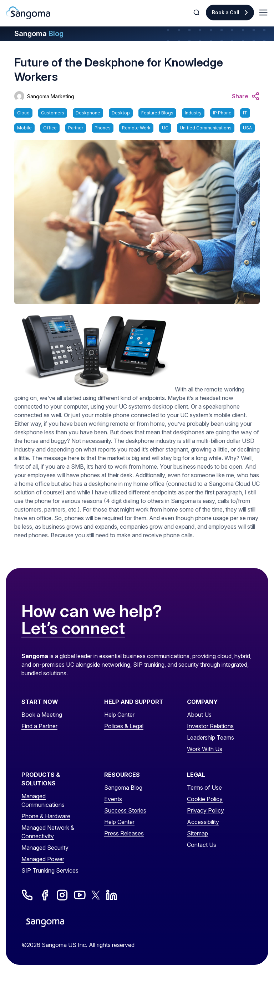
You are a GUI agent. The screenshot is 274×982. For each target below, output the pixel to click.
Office (50, 127)
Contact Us (201, 844)
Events (113, 799)
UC (165, 127)
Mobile (24, 127)
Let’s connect (73, 628)
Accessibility (203, 821)
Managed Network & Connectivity (47, 832)
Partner (75, 127)
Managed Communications (43, 800)
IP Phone (222, 112)
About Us (199, 714)
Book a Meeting (41, 714)
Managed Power (42, 859)
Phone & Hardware (45, 816)
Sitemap (197, 833)
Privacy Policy (205, 810)
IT (245, 112)
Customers (52, 112)
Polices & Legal (123, 726)
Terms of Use (204, 787)
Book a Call (225, 12)
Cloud (23, 112)
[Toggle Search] (197, 12)
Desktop (121, 112)
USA (247, 127)
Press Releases (124, 833)
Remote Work (136, 127)
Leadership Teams (210, 737)
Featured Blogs (157, 112)
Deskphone (88, 112)
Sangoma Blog (123, 787)
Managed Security (44, 847)
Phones (103, 127)
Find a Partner (39, 726)
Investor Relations (210, 726)
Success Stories (125, 810)
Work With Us (204, 748)
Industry (193, 112)
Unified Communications (206, 127)
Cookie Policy (205, 799)
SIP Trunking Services (49, 870)
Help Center (119, 714)
